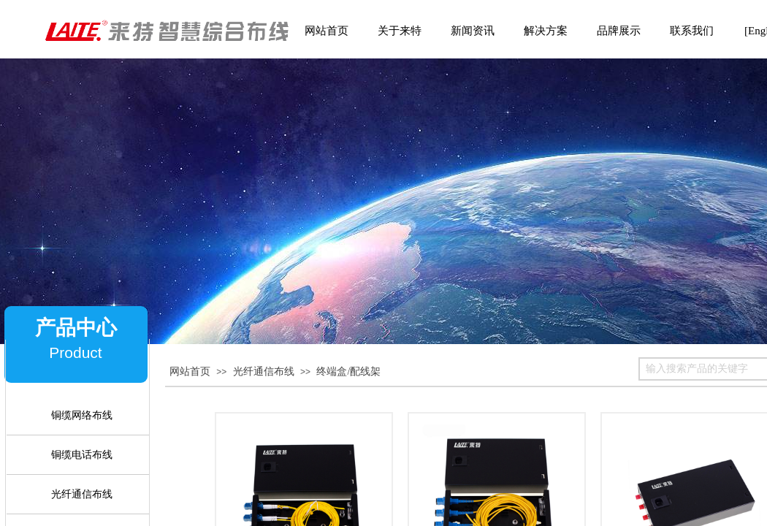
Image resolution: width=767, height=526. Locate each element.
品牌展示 (619, 31)
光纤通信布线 (263, 371)
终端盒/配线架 (348, 371)
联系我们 (692, 31)
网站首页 (189, 371)
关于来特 (399, 31)
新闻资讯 (473, 31)
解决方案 (546, 31)
